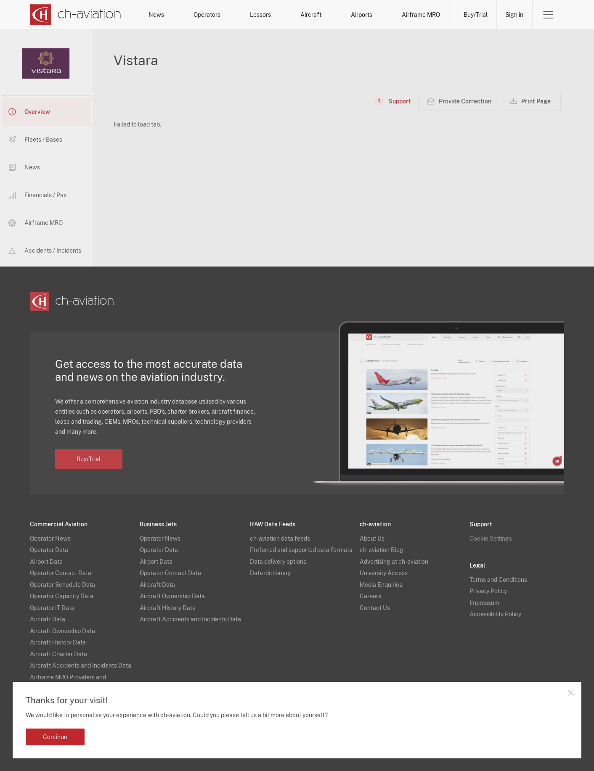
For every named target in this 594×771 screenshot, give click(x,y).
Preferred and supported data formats (301, 550)
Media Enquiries (381, 584)
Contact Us (375, 608)
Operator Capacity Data (61, 596)
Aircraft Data (47, 619)
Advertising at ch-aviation (394, 561)
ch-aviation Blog (381, 550)
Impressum (484, 602)
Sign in (514, 14)
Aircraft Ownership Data (62, 631)
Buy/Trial (476, 14)
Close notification (570, 693)
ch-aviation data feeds (280, 538)
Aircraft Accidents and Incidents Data (80, 665)
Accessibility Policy (495, 614)
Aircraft (310, 14)
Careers (370, 596)
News (156, 14)
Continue (55, 737)
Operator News (50, 538)
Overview (29, 112)
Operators (207, 14)
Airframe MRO (421, 14)
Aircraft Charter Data (58, 654)
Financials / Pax (37, 195)
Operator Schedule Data (62, 584)
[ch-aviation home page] (75, 14)
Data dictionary (270, 573)
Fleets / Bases (35, 139)
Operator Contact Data (60, 573)
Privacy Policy (488, 591)
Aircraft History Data (58, 642)
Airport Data (46, 561)
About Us (372, 538)
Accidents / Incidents (44, 250)
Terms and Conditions (498, 579)
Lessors (260, 14)
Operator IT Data (52, 608)
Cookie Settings (490, 538)
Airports (361, 14)
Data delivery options (278, 561)
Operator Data (49, 550)
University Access (384, 573)
